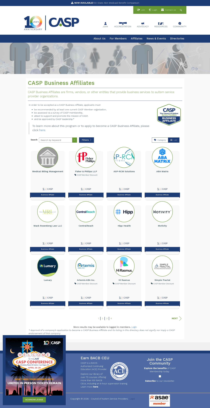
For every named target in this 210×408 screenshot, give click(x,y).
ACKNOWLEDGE (34, 399)
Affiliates (136, 38)
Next (177, 318)
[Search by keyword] (55, 140)
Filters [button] (86, 140)
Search (34, 140)
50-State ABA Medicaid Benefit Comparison (106, 3)
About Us (99, 38)
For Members (118, 38)
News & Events (156, 38)
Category (160, 140)
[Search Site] (181, 10)
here (42, 130)
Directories (177, 38)
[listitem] (48, 173)
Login (134, 327)
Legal (132, 398)
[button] (74, 140)
